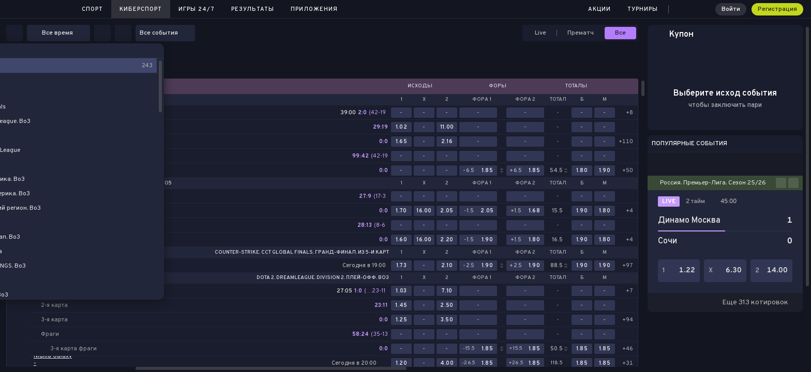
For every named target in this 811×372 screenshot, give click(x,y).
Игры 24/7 (196, 9)
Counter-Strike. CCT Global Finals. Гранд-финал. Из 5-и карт (302, 253)
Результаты (252, 9)
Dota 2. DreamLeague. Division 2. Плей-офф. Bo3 (323, 278)
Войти (731, 9)
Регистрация (777, 9)
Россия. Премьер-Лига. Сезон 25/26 (713, 183)
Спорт (92, 9)
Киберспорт (140, 9)
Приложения (314, 9)
